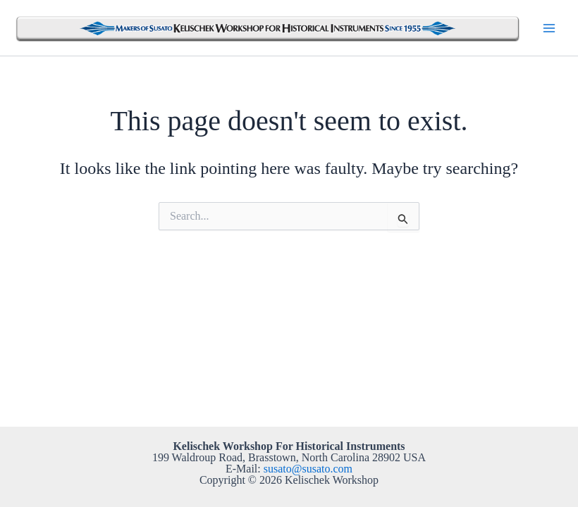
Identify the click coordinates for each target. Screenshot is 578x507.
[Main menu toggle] (549, 27)
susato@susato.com (308, 469)
